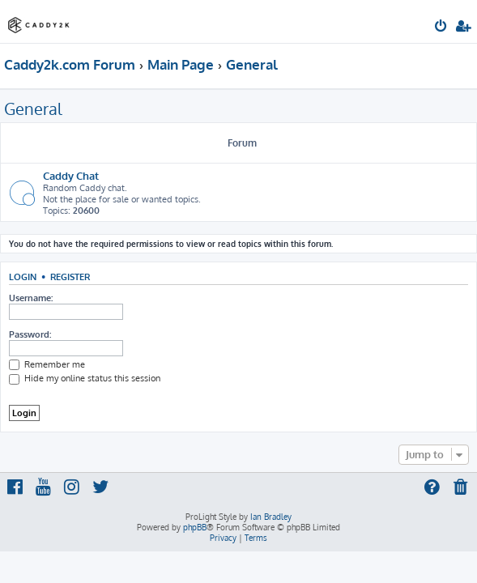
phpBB (195, 527)
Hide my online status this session (84, 378)
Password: (30, 334)
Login (22, 276)
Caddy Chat (71, 175)
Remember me (47, 364)
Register (70, 276)
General (33, 108)
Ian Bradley (271, 516)
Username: (31, 298)
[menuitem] (441, 27)
